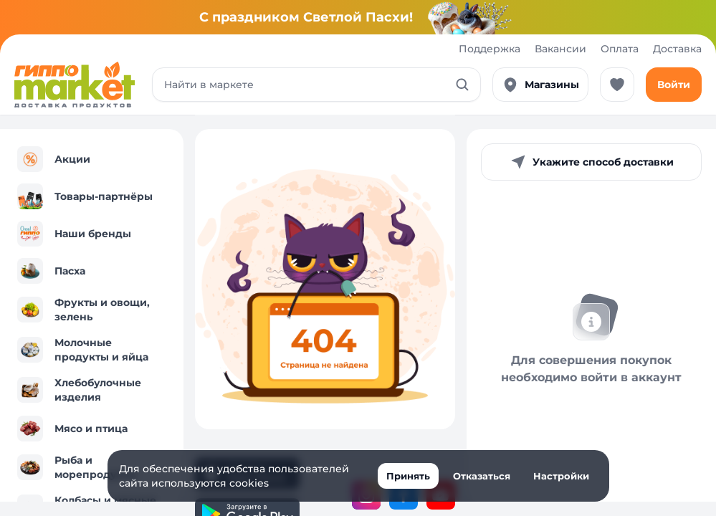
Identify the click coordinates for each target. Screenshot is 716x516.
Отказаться (481, 476)
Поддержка (489, 48)
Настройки (561, 476)
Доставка (677, 48)
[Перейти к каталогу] (74, 85)
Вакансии (560, 48)
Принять (408, 476)
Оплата (620, 48)
